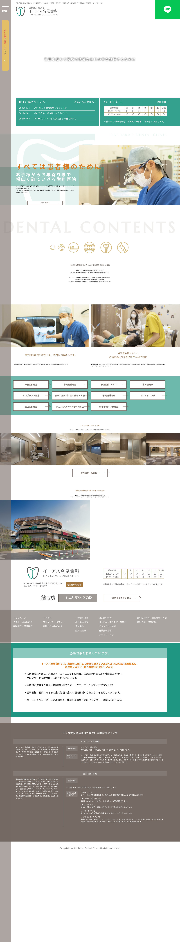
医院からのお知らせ (52, 704)
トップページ (19, 696)
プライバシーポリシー (53, 700)
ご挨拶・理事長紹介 (22, 700)
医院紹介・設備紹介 (22, 704)
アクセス (47, 696)
